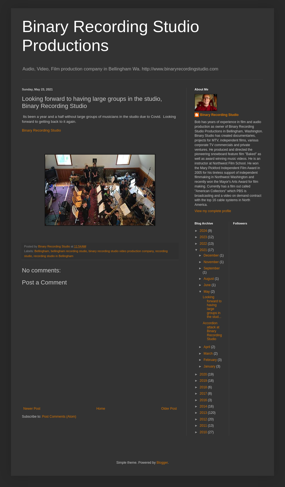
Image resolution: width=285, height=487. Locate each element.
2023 (204, 237)
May (207, 292)
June (208, 285)
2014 (204, 406)
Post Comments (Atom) (59, 416)
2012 (204, 419)
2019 (204, 381)
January (210, 366)
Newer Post (31, 409)
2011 (204, 426)
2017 (204, 393)
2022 (204, 244)
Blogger (162, 463)
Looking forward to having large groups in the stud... (212, 307)
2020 (204, 374)
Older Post (169, 409)
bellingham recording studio (69, 251)
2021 (204, 250)
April (207, 347)
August (209, 279)
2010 (204, 432)
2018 (204, 387)
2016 (204, 400)
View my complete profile (213, 211)
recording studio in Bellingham (53, 256)
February (211, 360)
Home (100, 409)
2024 (204, 231)
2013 (204, 413)
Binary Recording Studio (41, 130)
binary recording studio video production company (121, 251)
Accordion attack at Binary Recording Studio (212, 331)
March (209, 353)
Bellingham (42, 251)
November (212, 262)
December (212, 255)
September (212, 268)
